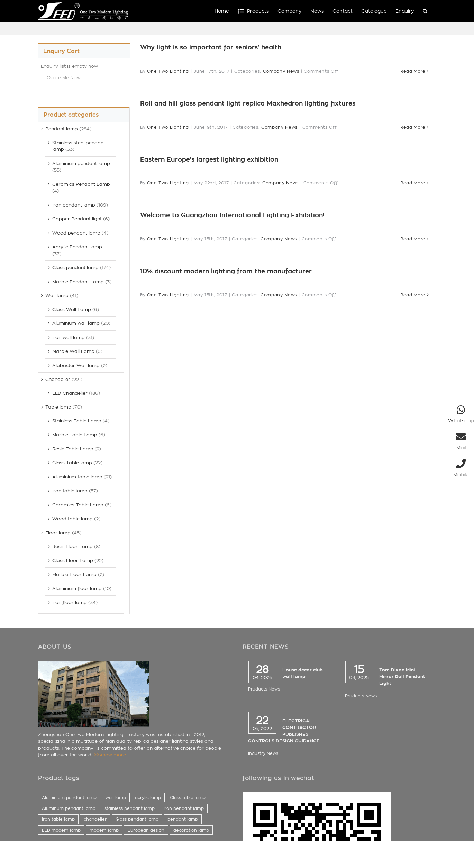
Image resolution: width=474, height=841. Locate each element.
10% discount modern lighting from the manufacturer (226, 271)
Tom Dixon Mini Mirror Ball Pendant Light (402, 676)
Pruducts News (264, 689)
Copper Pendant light (77, 219)
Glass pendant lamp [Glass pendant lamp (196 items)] (137, 819)
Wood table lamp (72, 519)
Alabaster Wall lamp (76, 365)
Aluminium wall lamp (76, 323)
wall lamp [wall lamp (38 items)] (116, 797)
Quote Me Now (64, 78)
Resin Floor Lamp (72, 546)
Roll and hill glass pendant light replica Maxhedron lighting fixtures (247, 103)
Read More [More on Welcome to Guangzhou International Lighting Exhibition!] (413, 238)
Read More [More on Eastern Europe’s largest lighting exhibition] (413, 182)
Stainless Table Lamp (76, 421)
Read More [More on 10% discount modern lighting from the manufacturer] (413, 295)
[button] (425, 11)
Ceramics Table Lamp (77, 505)
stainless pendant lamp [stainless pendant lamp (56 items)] (129, 808)
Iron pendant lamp (73, 205)
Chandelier (57, 379)
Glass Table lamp (72, 463)
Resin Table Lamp (72, 449)
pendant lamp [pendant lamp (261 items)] (182, 819)
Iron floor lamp (69, 602)
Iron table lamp (70, 491)
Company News (281, 71)
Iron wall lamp (68, 337)
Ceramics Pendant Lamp (81, 184)
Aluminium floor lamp (77, 589)
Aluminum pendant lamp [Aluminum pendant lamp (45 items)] (68, 808)
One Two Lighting (168, 71)
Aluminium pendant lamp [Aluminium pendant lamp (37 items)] (69, 797)
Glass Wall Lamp (71, 309)
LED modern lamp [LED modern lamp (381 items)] (61, 830)
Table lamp (58, 407)
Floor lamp (58, 533)
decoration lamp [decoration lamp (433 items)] (191, 830)
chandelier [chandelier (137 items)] (95, 819)
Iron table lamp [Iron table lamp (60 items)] (58, 819)
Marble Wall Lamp (73, 351)
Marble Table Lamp (74, 435)
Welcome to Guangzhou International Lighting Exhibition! (232, 215)
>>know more (110, 755)
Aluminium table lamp (77, 477)
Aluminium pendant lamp (81, 163)
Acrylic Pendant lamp (77, 247)
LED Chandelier (70, 393)
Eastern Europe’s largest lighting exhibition (209, 159)
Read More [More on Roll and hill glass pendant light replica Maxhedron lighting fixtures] (413, 127)
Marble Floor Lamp (74, 574)
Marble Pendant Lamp (78, 282)
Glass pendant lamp (75, 268)
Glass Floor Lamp (72, 561)
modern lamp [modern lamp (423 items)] (104, 830)
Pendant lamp (61, 129)
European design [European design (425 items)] (146, 830)
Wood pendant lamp (76, 233)
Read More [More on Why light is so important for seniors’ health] (413, 71)
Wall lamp (57, 296)
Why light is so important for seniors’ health (210, 47)
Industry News (263, 753)
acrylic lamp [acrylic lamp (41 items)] (148, 797)
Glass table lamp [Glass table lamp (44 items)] (188, 797)
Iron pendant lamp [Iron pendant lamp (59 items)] (184, 808)
